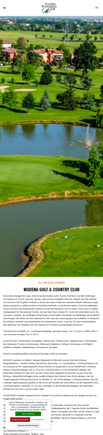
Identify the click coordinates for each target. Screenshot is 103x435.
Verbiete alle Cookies (20, 420)
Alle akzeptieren (28, 414)
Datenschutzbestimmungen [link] (28, 425)
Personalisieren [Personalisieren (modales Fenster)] (38, 420)
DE (97, 8)
